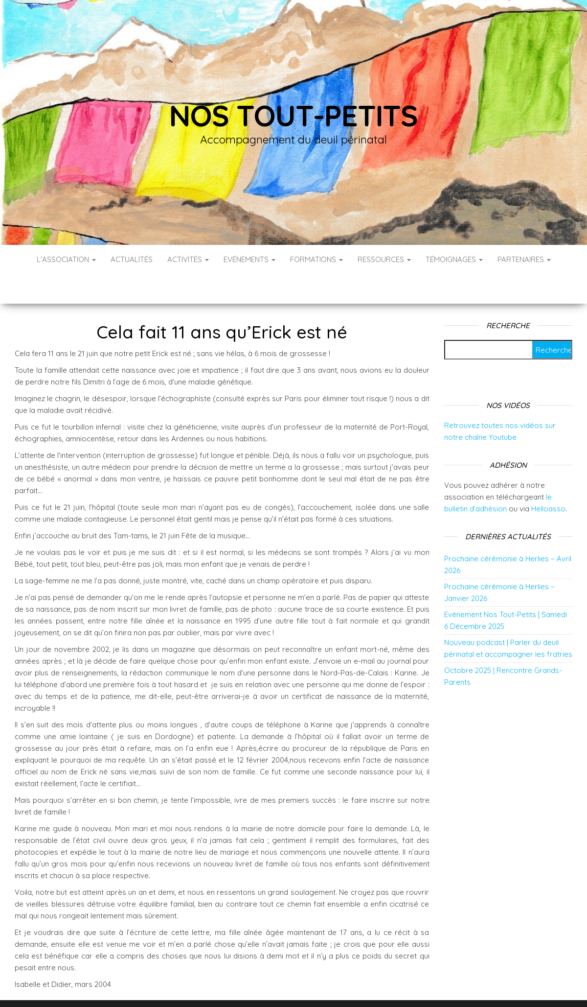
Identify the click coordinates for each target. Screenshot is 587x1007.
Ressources (384, 259)
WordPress (300, 986)
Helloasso (548, 479)
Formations (316, 259)
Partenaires (524, 259)
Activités (188, 259)
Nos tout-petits (293, 115)
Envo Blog (371, 986)
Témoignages (454, 259)
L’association (66, 259)
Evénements (249, 259)
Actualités (132, 259)
